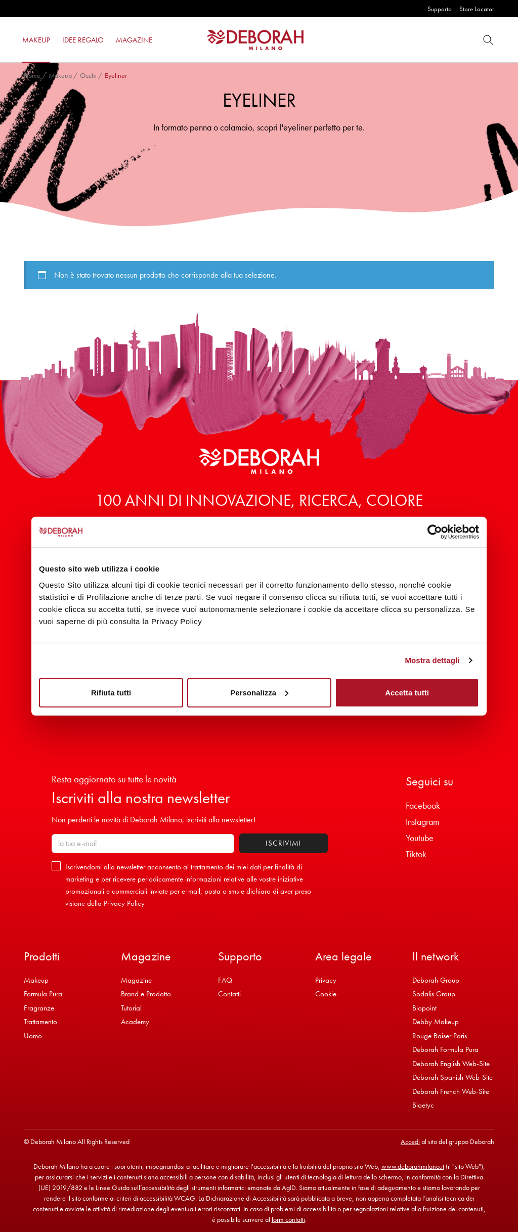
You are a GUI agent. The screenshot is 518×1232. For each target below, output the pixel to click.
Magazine (136, 980)
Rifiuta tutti (111, 692)
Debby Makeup (435, 1022)
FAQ (225, 980)
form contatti (288, 1219)
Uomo (33, 1036)
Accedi (410, 1141)
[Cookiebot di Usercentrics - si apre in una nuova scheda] (435, 532)
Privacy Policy (124, 903)
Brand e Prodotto (146, 994)
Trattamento (40, 1022)
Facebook (423, 805)
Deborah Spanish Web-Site (452, 1077)
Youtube (420, 838)
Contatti (229, 994)
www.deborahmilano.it (412, 1166)
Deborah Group (435, 980)
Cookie (325, 994)
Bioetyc (423, 1105)
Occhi (88, 75)
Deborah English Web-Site (451, 1064)
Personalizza (259, 692)
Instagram (422, 821)
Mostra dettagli (432, 660)
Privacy (325, 980)
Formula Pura (43, 994)
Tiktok (416, 854)
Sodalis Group (433, 994)
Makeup (60, 75)
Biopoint (424, 1008)
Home (32, 75)
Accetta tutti (407, 692)
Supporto (439, 9)
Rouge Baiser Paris (439, 1036)
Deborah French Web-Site (450, 1091)
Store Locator (476, 9)
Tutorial (131, 1008)
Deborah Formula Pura (445, 1049)
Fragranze (39, 1008)
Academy (135, 1022)
